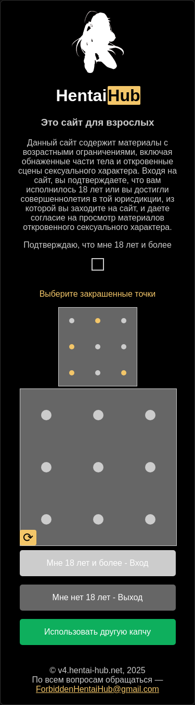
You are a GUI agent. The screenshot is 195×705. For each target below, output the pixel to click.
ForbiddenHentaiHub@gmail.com (97, 689)
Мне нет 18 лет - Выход (98, 597)
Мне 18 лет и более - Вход (98, 562)
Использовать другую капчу (97, 631)
